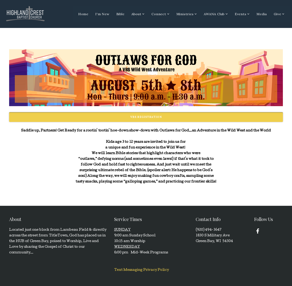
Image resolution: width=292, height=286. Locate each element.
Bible (120, 14)
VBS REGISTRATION (146, 117)
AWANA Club (216, 14)
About (138, 14)
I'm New (102, 14)
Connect (160, 14)
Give (279, 14)
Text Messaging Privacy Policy (141, 270)
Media (262, 14)
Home (83, 14)
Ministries (186, 14)
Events (242, 14)
